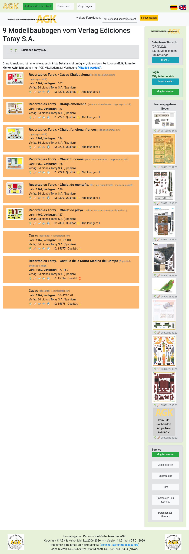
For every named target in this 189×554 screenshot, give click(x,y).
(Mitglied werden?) (89, 67)
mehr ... (165, 59)
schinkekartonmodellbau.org (119, 544)
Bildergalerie (165, 475)
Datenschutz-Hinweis (165, 514)
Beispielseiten (165, 464)
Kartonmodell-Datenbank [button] (38, 6)
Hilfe (165, 487)
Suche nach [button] (64, 6)
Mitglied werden (165, 91)
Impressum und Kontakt (165, 500)
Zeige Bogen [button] (85, 6)
